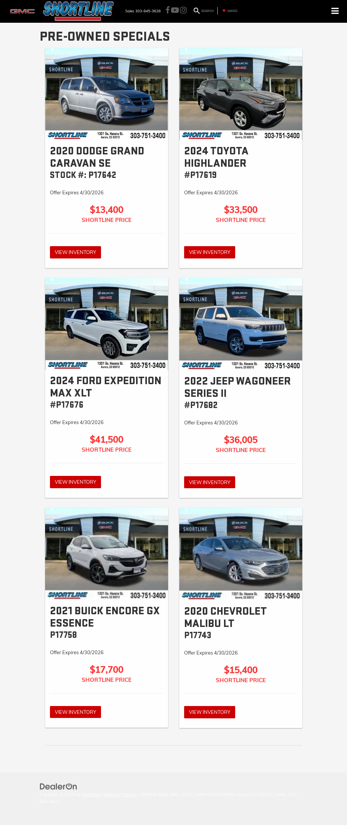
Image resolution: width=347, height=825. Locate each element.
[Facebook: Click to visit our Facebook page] (167, 11)
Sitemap (111, 794)
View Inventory (75, 252)
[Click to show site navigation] (335, 11)
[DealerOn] (59, 786)
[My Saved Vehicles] (229, 10)
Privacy (130, 794)
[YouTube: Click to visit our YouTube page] (175, 11)
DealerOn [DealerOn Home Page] (91, 794)
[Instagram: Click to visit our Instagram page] (183, 11)
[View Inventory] (106, 94)
